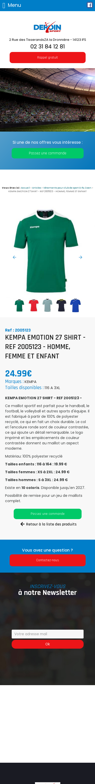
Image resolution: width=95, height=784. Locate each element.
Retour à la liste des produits (51, 524)
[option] (47, 250)
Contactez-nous (47, 560)
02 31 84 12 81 (47, 46)
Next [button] (80, 257)
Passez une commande (47, 153)
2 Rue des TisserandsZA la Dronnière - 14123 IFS (47, 39)
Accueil (25, 187)
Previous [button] (14, 257)
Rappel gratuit (47, 57)
